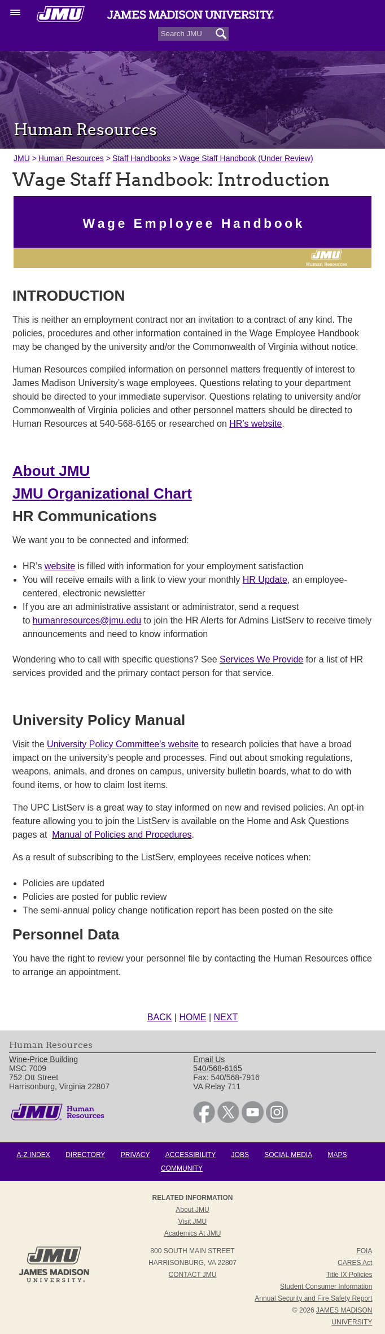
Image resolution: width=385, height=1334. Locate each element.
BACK (159, 1017)
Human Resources (71, 158)
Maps (337, 1155)
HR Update (265, 579)
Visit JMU (192, 1221)
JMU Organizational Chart (102, 493)
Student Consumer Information (326, 1286)
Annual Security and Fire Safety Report (313, 1298)
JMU (22, 158)
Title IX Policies (349, 1275)
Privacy (135, 1155)
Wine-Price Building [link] (43, 1059)
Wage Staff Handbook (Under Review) (246, 158)
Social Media (288, 1155)
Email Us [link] (209, 1059)
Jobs (240, 1155)
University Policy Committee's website (123, 744)
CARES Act (355, 1263)
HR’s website (255, 423)
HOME (192, 1017)
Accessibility (190, 1155)
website (60, 566)
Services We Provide (261, 659)
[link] (204, 1120)
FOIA (364, 1251)
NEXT (226, 1017)
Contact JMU (193, 1275)
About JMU (51, 470)
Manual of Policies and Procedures (121, 834)
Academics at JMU (192, 1233)
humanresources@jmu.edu (87, 620)
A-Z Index (33, 1155)
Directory (85, 1155)
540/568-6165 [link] (217, 1068)
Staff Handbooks (141, 158)
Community (182, 1168)
